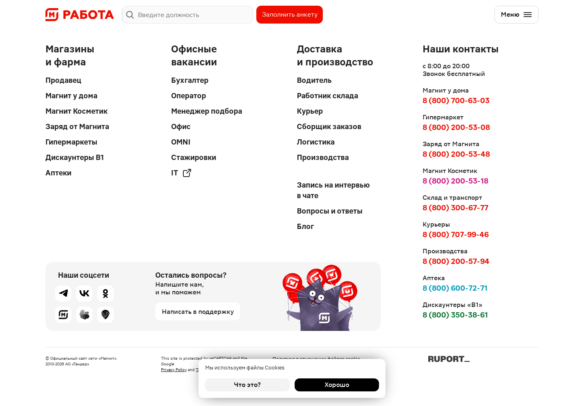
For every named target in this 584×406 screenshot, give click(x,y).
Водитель (314, 80)
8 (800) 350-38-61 (455, 315)
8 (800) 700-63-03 (456, 100)
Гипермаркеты (71, 142)
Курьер (310, 111)
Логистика (316, 142)
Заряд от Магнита (77, 126)
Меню (516, 14)
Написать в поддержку (198, 311)
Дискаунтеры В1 (74, 157)
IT (181, 173)
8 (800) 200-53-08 (456, 127)
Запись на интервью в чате (333, 190)
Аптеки (58, 172)
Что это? (247, 385)
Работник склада (327, 95)
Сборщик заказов (329, 126)
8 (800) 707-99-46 (456, 234)
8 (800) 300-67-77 (455, 207)
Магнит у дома (71, 95)
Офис (181, 126)
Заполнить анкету (290, 14)
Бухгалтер (189, 80)
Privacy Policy (174, 369)
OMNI (181, 142)
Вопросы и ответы (330, 211)
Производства (323, 157)
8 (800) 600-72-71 (455, 288)
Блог (305, 226)
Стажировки (193, 157)
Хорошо (336, 385)
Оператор (188, 95)
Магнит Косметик (76, 111)
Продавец (63, 80)
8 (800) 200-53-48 (456, 154)
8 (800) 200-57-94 (456, 261)
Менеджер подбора (206, 111)
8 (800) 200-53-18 (455, 181)
